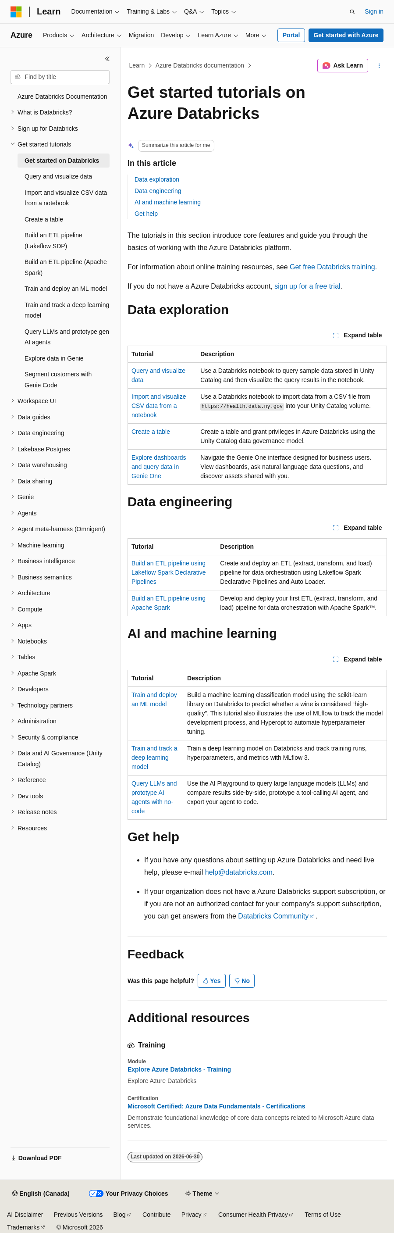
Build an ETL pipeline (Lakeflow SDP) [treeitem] (53, 241)
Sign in (374, 11)
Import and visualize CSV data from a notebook (158, 405)
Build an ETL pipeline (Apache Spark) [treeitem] (66, 267)
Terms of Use (323, 1214)
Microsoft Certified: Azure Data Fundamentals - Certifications (216, 1106)
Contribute (156, 1214)
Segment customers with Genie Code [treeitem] (58, 380)
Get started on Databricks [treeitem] (62, 160)
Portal (291, 35)
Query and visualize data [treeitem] (58, 176)
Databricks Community (273, 916)
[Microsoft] (16, 12)
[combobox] (60, 77)
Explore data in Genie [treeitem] (54, 358)
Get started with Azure (345, 35)
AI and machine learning (168, 202)
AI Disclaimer (25, 1214)
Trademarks (23, 1227)
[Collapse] (107, 59)
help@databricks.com (239, 872)
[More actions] (379, 66)
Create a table (150, 431)
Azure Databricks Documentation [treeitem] (62, 96)
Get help (146, 213)
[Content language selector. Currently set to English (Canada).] (41, 1194)
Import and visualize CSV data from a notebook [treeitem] (66, 198)
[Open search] (352, 12)
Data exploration (157, 179)
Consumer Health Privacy (253, 1214)
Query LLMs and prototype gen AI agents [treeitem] (67, 337)
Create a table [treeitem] (44, 219)
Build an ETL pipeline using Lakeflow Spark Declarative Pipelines (168, 572)
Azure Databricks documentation (200, 65)
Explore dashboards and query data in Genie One (158, 466)
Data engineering (158, 190)
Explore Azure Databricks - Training (179, 1069)
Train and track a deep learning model (154, 757)
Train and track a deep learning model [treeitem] (67, 310)
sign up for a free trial (307, 286)
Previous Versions (78, 1214)
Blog (120, 1214)
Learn (137, 65)
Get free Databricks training (332, 267)
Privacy (191, 1214)
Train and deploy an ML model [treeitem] (66, 288)
